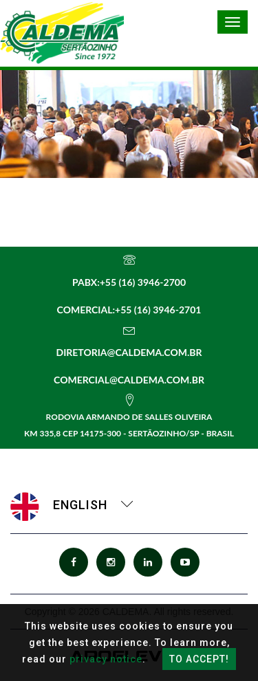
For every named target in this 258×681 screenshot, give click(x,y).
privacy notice (105, 659)
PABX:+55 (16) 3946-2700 (129, 282)
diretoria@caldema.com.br (129, 352)
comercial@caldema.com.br (129, 380)
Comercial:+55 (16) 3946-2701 (129, 309)
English (72, 505)
